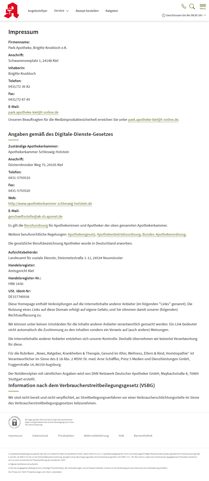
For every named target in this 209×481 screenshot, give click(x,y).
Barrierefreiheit (143, 435)
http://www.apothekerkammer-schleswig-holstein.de (50, 203)
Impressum (15, 435)
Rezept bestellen (87, 11)
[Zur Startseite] (13, 10)
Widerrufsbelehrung (96, 435)
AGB (121, 435)
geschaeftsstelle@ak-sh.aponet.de (35, 216)
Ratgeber (112, 11)
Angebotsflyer (37, 11)
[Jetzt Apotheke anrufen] (183, 6)
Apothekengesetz (81, 234)
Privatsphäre (66, 435)
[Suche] (192, 6)
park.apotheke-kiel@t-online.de (33, 112)
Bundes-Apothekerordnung (164, 234)
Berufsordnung (36, 225)
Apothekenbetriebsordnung (119, 234)
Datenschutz (40, 435)
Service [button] (59, 10)
